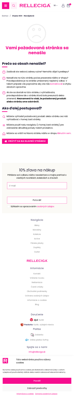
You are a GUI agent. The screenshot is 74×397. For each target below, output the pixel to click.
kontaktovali (56, 83)
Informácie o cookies (25, 394)
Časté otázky (37, 287)
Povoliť (37, 380)
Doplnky (37, 247)
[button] (5, 5)
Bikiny (37, 225)
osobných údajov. (46, 206)
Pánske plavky (37, 243)
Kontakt (37, 273)
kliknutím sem (64, 133)
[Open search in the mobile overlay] (13, 5)
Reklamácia (37, 282)
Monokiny (37, 230)
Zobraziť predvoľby (37, 388)
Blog (37, 304)
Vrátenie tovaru (37, 278)
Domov (5, 16)
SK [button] (55, 5)
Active (37, 238)
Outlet (37, 252)
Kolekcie (37, 234)
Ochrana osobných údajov (46, 394)
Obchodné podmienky (37, 291)
